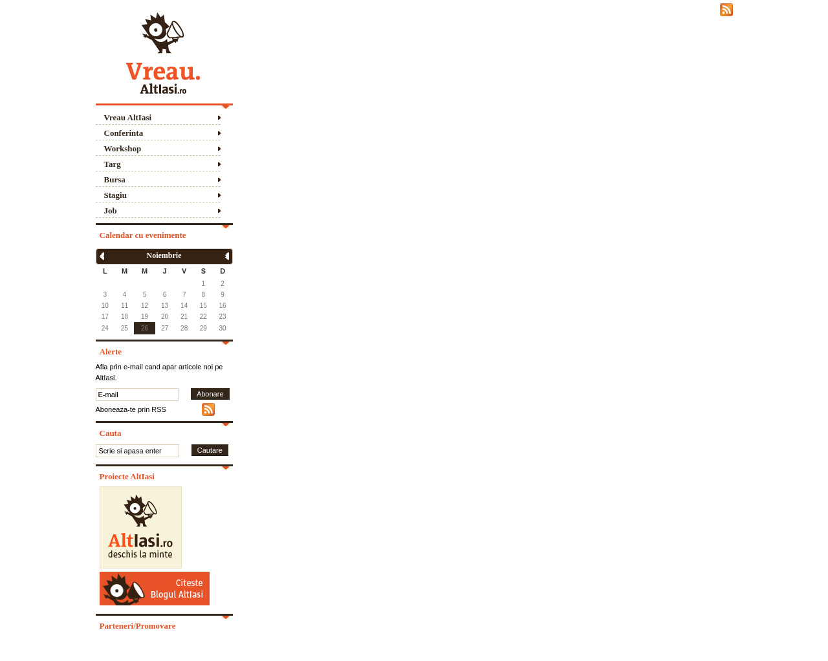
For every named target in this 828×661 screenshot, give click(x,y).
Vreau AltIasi (128, 117)
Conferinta (124, 133)
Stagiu (115, 195)
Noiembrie (164, 255)
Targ (112, 164)
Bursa (114, 179)
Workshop (123, 148)
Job (110, 210)
